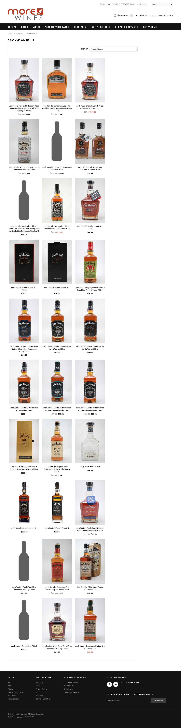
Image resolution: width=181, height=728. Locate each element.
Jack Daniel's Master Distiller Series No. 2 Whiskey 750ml (90, 348)
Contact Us (68, 686)
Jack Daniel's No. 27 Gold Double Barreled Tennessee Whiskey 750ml (24, 468)
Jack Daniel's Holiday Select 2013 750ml (57, 289)
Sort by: (84, 49)
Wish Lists (143, 15)
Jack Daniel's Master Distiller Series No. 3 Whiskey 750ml (24, 409)
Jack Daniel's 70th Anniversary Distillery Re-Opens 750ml (90, 168)
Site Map (39, 696)
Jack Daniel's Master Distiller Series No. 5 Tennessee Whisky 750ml (90, 409)
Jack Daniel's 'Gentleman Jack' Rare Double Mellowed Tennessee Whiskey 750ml (57, 108)
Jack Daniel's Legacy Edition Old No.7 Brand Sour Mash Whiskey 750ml (90, 289)
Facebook (109, 684)
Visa (11, 716)
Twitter (115, 684)
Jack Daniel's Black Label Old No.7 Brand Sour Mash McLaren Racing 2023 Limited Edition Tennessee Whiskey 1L (24, 228)
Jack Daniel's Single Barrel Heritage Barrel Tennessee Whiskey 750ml (90, 529)
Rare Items (80, 27)
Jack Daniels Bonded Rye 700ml (24, 646)
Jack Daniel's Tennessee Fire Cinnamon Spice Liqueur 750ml (57, 588)
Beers (24, 27)
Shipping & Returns (71, 692)
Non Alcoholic (100, 27)
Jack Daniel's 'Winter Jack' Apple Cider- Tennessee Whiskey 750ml (24, 168)
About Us (39, 683)
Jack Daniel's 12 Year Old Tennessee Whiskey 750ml (57, 168)
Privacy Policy (41, 689)
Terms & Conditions (43, 699)
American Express (19, 716)
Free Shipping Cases (57, 27)
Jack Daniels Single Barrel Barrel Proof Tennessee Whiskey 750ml (57, 647)
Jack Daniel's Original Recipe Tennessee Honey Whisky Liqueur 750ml (57, 469)
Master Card (30, 716)
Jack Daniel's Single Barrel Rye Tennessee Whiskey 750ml (24, 588)
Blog (38, 686)
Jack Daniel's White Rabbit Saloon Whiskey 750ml (90, 588)
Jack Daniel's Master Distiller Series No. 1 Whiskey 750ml (57, 348)
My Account (142, 4)
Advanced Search (71, 683)
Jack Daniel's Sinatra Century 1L (24, 528)
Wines (36, 27)
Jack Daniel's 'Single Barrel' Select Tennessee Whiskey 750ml (90, 107)
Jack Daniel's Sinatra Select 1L (57, 528)
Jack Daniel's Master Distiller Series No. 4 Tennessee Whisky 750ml (57, 409)
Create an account (165, 15)
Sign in (153, 15)
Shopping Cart (125, 15)
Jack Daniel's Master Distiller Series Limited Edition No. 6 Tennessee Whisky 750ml (24, 349)
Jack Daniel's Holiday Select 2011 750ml (90, 227)
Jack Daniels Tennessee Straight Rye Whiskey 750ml (90, 647)
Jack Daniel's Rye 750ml (90, 467)
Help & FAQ (68, 689)
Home (10, 34)
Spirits (12, 27)
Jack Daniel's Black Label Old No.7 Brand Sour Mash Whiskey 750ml (57, 227)
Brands (19, 34)
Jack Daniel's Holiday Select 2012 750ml (24, 289)
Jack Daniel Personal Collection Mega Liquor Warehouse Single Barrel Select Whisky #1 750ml (24, 108)
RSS (37, 692)
